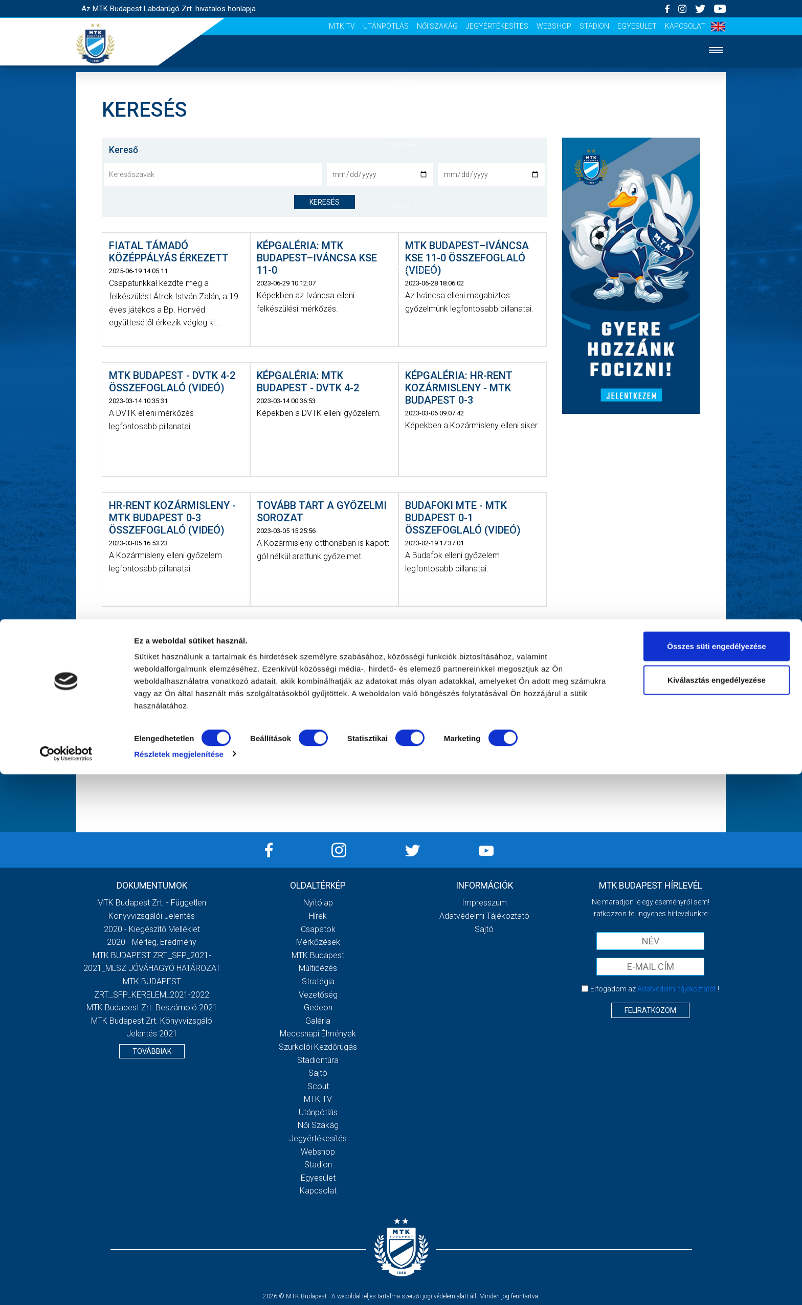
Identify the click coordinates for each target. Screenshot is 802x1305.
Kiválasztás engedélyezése (716, 1210)
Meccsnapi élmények (318, 1033)
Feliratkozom (650, 1010)
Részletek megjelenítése (179, 1284)
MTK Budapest (318, 955)
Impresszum (484, 903)
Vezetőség (318, 995)
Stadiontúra (318, 1060)
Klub (401, 207)
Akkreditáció (401, 300)
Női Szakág (437, 26)
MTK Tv (342, 26)
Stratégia (318, 981)
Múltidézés (318, 968)
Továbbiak (151, 1051)
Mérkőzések (401, 176)
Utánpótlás (386, 26)
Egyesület (637, 26)
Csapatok (401, 145)
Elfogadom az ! (654, 989)
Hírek (401, 114)
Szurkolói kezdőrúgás (318, 1047)
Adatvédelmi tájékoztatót (676, 989)
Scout (318, 1086)
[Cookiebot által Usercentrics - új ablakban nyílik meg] (66, 1285)
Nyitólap (401, 82)
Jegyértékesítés (497, 26)
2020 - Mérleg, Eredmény (151, 942)
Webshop (554, 26)
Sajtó (317, 1073)
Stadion (594, 26)
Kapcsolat (685, 26)
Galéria (401, 238)
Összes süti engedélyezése (716, 1177)
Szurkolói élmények (401, 269)
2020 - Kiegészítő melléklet (152, 929)
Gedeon (318, 1007)
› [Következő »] (348, 758)
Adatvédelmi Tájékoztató (484, 916)
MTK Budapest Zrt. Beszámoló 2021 (151, 1007)
